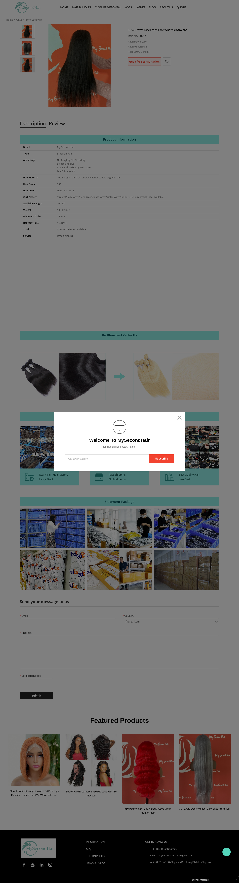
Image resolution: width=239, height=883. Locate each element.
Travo (226, 852)
